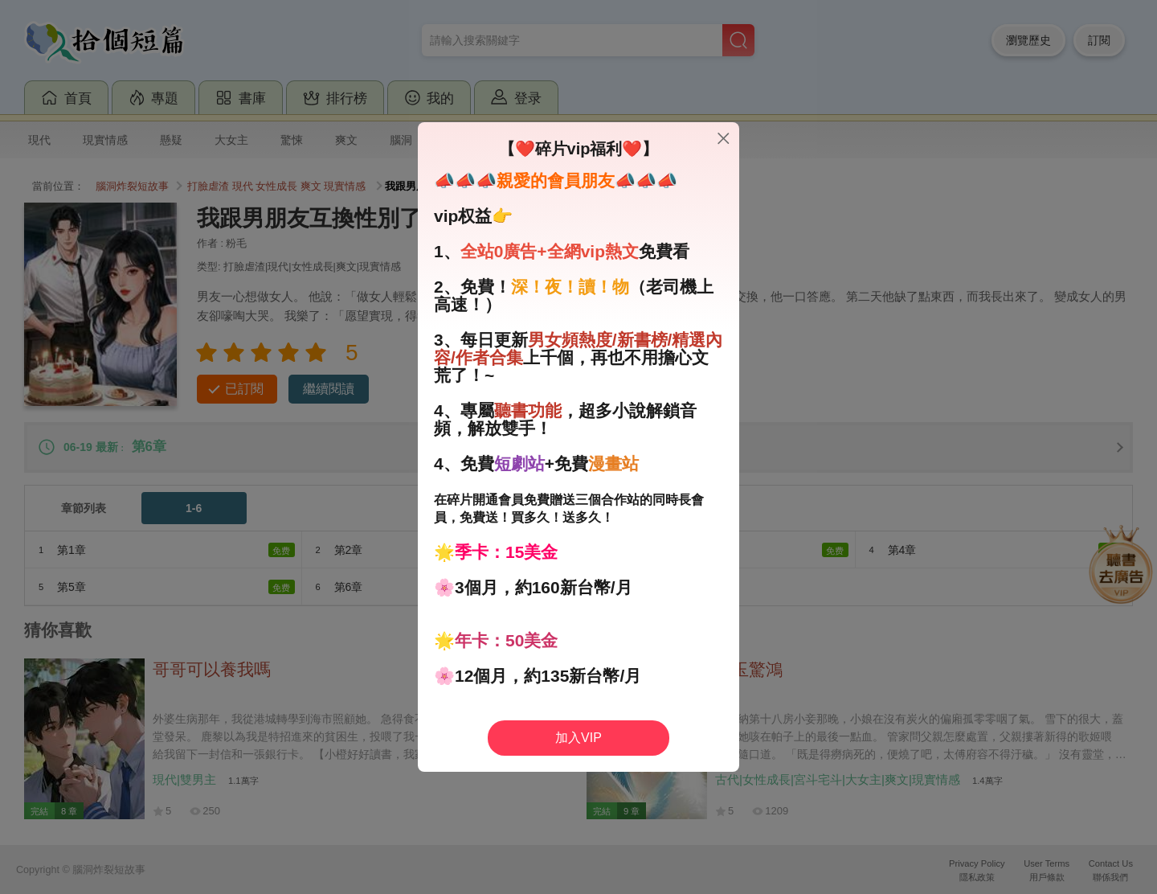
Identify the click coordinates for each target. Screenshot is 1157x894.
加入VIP (578, 737)
